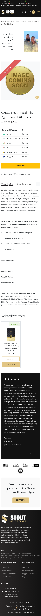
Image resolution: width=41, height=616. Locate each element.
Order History (6, 577)
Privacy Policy (6, 571)
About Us (25, 568)
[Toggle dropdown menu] (38, 184)
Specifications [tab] (23, 184)
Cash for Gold (19, 558)
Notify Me (20, 166)
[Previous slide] (31, 453)
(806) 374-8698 (8, 6)
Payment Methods (28, 571)
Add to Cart (11, 365)
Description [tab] (7, 184)
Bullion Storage (6, 558)
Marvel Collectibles (21, 556)
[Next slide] (36, 453)
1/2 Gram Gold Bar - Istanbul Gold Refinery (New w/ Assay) (11, 346)
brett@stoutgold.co (11, 591)
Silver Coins (16, 553)
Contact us (6, 568)
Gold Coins (5, 553)
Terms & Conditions (9, 574)
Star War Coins (6, 556)
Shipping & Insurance (29, 574)
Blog (23, 577)
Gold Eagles (26, 553)
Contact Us (20, 500)
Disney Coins (35, 556)
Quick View (11, 359)
